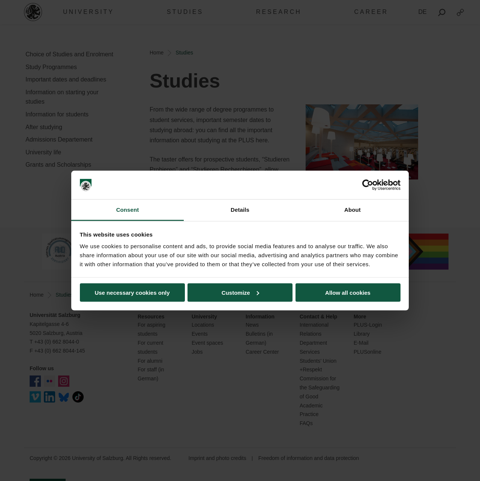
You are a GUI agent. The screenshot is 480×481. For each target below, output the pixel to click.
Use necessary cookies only (132, 292)
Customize (240, 292)
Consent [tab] (127, 210)
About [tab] (352, 210)
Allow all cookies (347, 292)
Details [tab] (240, 210)
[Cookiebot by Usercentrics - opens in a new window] (367, 185)
